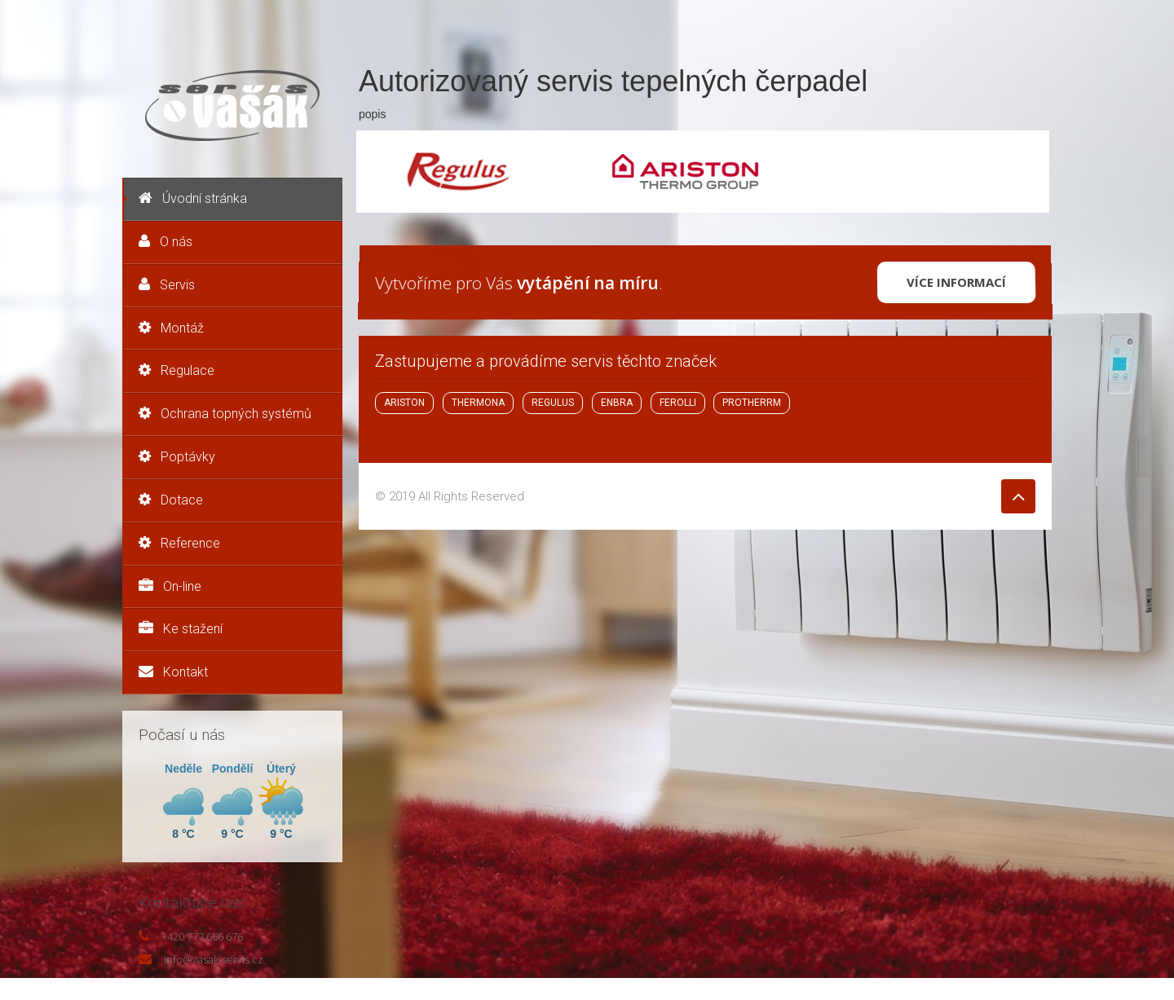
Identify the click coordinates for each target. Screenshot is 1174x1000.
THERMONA (478, 402)
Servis (167, 285)
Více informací (956, 282)
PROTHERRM (751, 402)
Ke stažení (181, 629)
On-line (170, 586)
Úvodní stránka (193, 198)
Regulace (176, 370)
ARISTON (404, 402)
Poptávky (177, 457)
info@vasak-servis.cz (213, 959)
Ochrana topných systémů (225, 413)
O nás (165, 241)
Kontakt (173, 672)
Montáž (171, 328)
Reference (179, 543)
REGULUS (553, 402)
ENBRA (617, 402)
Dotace (171, 500)
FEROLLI (678, 402)
